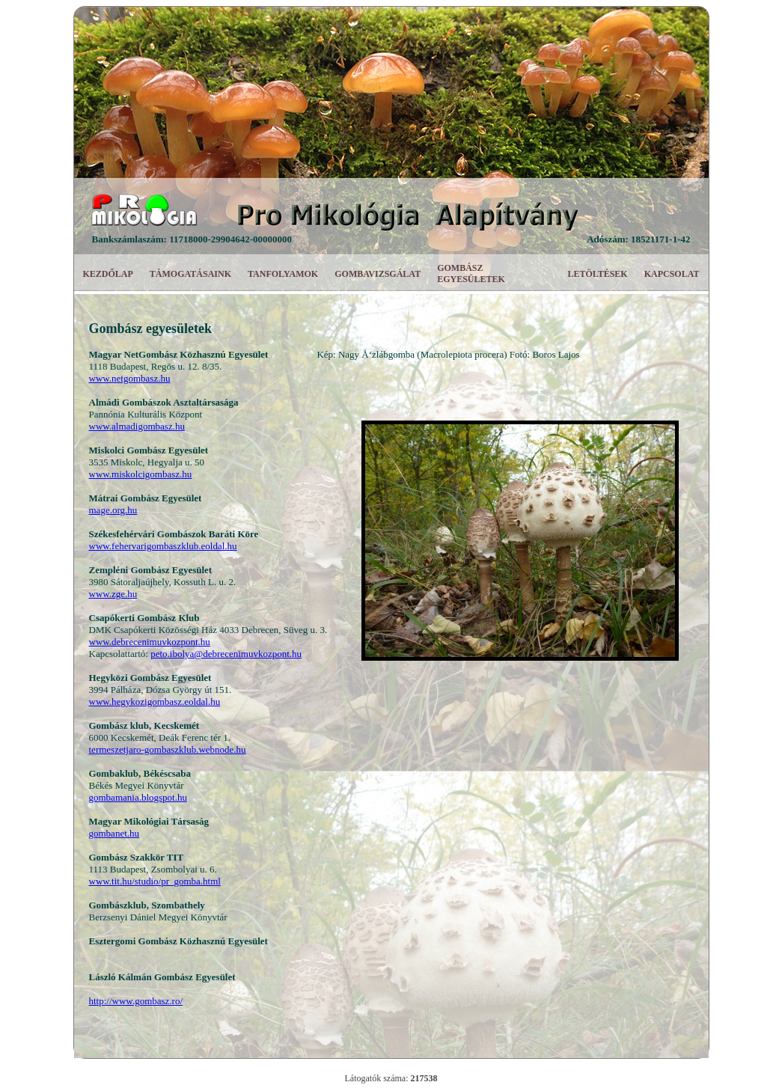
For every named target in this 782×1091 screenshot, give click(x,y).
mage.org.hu (113, 510)
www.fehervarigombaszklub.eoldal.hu (163, 545)
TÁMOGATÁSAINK (190, 274)
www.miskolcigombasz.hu (140, 474)
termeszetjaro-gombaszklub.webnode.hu (167, 749)
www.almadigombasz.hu (137, 426)
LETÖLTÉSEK (597, 274)
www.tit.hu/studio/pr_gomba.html (155, 881)
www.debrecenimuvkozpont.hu (149, 641)
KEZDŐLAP (108, 274)
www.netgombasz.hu (130, 378)
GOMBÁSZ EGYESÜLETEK (471, 273)
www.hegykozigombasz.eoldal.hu (155, 701)
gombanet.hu (114, 833)
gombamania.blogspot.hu (138, 797)
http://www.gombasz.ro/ (136, 1000)
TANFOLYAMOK (283, 274)
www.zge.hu (113, 593)
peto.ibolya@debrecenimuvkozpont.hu (226, 653)
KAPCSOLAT (672, 274)
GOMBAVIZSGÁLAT (378, 274)
